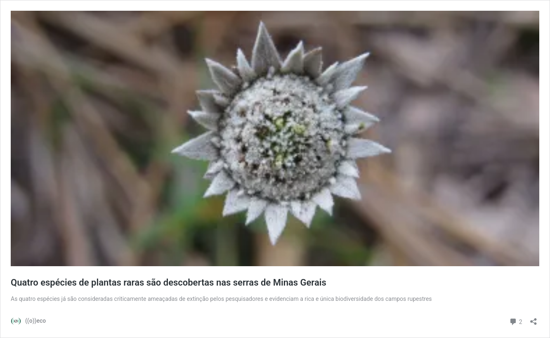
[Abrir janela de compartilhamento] (533, 318)
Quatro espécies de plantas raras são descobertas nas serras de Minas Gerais (168, 282)
